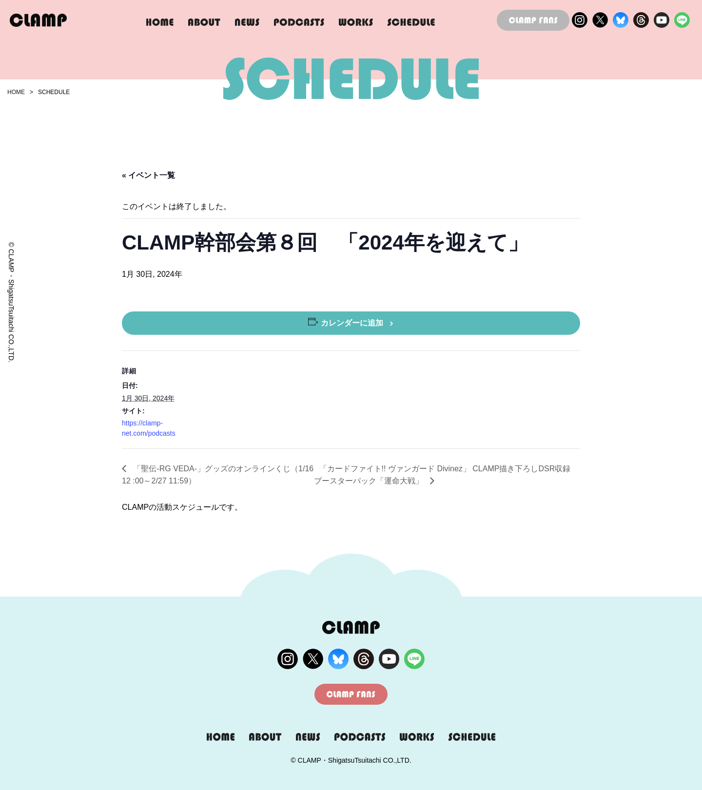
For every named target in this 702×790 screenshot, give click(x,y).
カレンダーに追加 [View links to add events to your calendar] (352, 323)
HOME (16, 92)
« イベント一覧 (148, 175)
